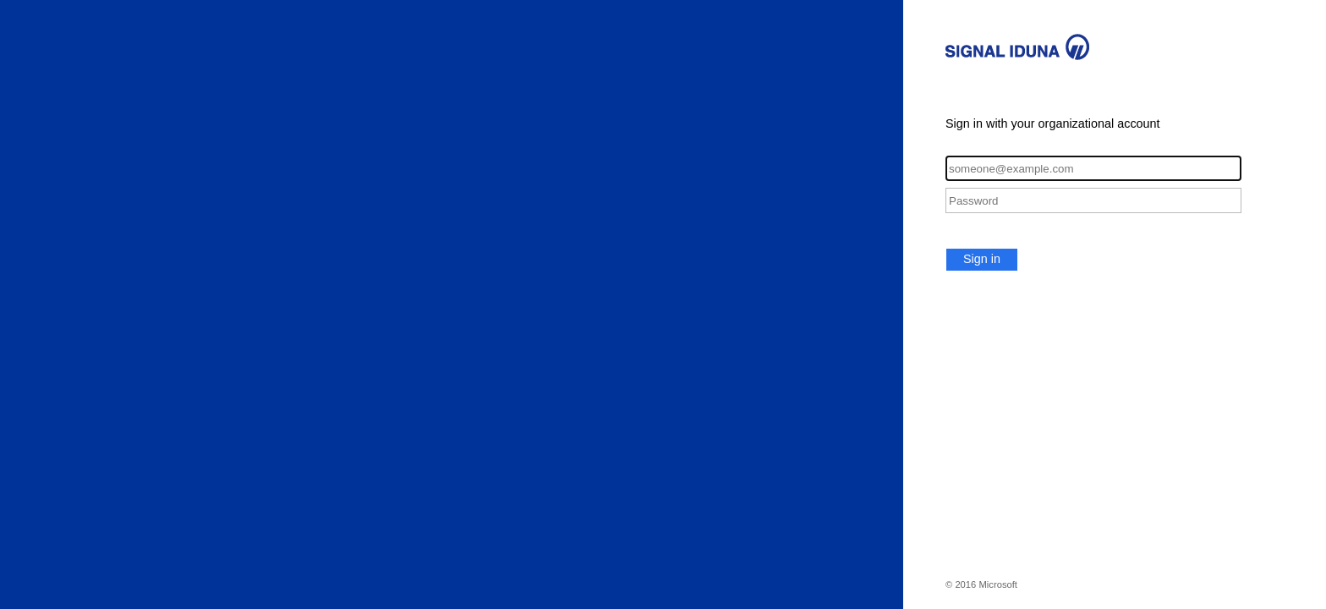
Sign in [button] (981, 259)
